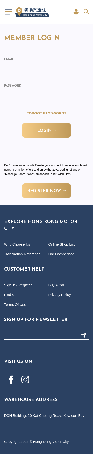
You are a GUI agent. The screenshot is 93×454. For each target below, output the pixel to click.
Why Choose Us (17, 244)
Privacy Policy (59, 295)
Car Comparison (61, 254)
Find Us (10, 295)
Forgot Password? (46, 113)
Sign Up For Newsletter (35, 320)
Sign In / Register (18, 285)
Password (12, 85)
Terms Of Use (15, 304)
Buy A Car (56, 285)
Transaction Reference (22, 254)
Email (9, 59)
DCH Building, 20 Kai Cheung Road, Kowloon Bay (44, 416)
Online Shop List (61, 244)
